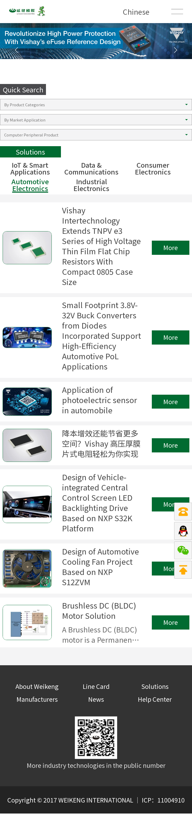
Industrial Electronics (91, 185)
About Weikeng (37, 702)
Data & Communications (91, 168)
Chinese (136, 11)
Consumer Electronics (153, 168)
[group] (96, 41)
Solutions (155, 702)
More (170, 249)
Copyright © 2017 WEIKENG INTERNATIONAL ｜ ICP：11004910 (96, 815)
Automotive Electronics (30, 185)
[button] (175, 50)
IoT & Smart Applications (30, 168)
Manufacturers (37, 714)
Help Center (155, 714)
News (96, 714)
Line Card (96, 702)
